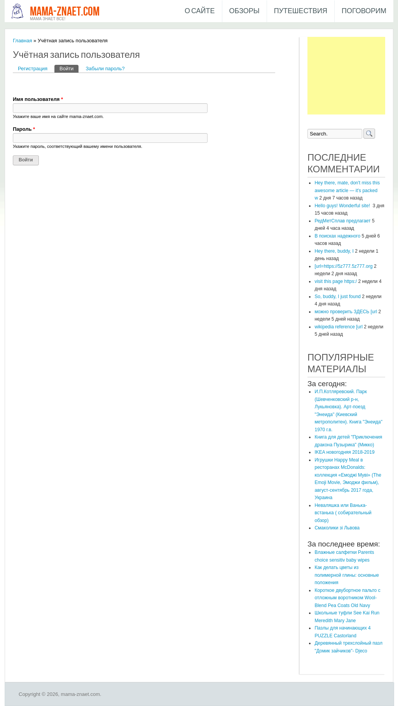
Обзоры (244, 11)
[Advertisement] (346, 75)
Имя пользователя (38, 99)
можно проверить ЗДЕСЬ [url (345, 311)
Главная (22, 40)
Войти (69, 68)
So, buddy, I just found (337, 296)
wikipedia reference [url (338, 327)
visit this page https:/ (335, 281)
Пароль (24, 129)
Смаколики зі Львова (337, 528)
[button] (19, 84)
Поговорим (364, 11)
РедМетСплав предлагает (342, 221)
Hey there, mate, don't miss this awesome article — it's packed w (347, 190)
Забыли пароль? (105, 68)
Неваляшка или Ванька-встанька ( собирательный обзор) (342, 513)
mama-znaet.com (65, 11)
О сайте (200, 11)
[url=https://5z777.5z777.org (343, 266)
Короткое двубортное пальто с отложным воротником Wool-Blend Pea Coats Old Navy (347, 598)
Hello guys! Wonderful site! (342, 205)
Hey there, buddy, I (334, 251)
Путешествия (300, 11)
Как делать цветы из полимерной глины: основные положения (346, 575)
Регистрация (32, 68)
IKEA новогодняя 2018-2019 (344, 452)
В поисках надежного (337, 236)
